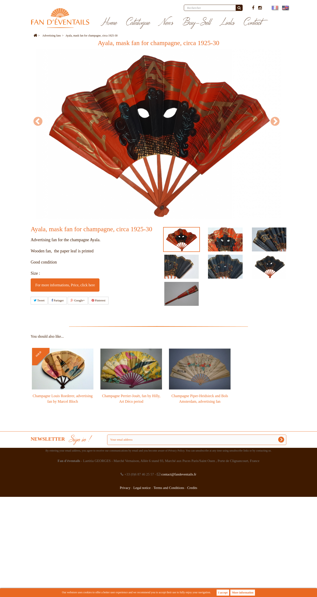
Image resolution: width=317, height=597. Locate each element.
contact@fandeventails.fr (178, 474)
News (166, 23)
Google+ (78, 300)
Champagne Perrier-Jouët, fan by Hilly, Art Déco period (131, 398)
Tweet (39, 300)
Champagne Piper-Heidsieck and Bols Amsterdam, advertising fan (200, 398)
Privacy (125, 488)
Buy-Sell (197, 23)
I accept (223, 592)
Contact (253, 23)
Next (277, 121)
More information (242, 592)
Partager (57, 300)
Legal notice (142, 488)
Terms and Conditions (168, 488)
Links (227, 23)
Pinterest (99, 300)
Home (109, 23)
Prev (40, 121)
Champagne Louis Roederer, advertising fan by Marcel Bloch (63, 398)
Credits (192, 488)
